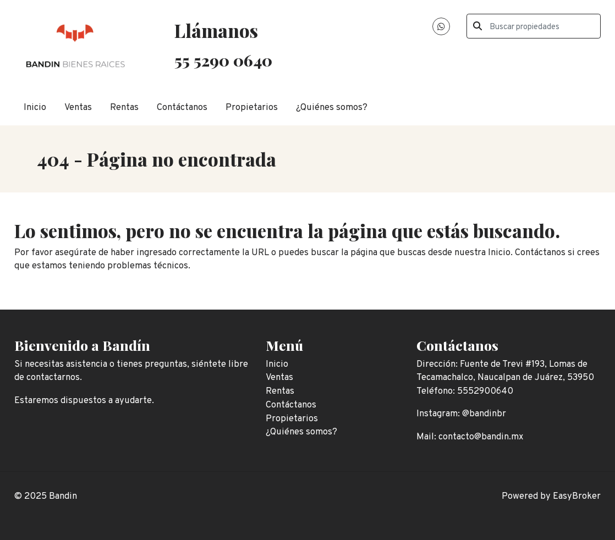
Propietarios (252, 107)
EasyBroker (577, 496)
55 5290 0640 (223, 59)
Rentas (124, 107)
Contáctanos (182, 107)
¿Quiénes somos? (331, 107)
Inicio (35, 107)
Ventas (78, 107)
